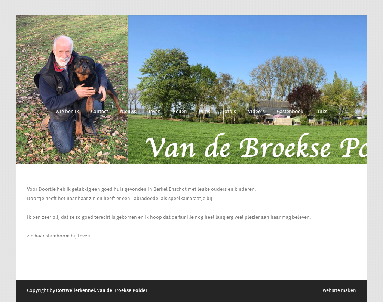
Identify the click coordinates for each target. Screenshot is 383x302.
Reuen (180, 111)
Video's (256, 111)
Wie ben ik (67, 111)
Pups (204, 111)
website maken (339, 290)
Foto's (229, 111)
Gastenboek (290, 111)
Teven (154, 111)
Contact (99, 111)
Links (321, 111)
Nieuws (128, 111)
